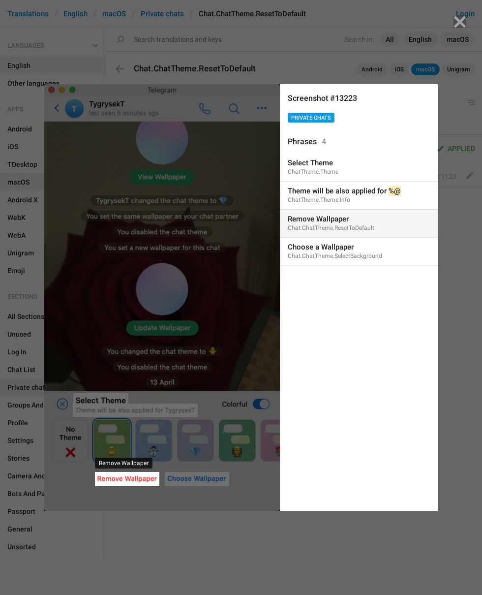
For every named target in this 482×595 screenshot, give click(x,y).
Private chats (311, 118)
